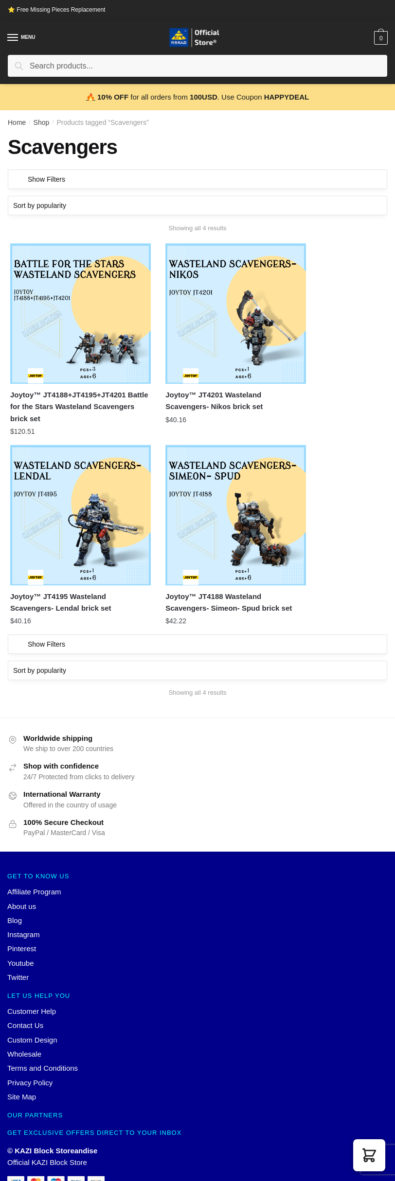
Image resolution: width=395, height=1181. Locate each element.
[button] (369, 1155)
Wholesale (24, 1025)
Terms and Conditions (42, 1040)
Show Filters (46, 179)
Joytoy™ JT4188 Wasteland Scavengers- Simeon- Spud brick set (67, 568)
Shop (42, 122)
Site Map (21, 1068)
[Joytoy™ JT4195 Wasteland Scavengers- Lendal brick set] (326, 300)
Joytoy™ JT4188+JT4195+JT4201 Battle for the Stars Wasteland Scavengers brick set (62, 387)
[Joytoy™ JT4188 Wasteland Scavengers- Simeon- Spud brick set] (67, 487)
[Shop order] (197, 205)
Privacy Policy (30, 1054)
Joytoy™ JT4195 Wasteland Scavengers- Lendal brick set (319, 375)
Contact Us (25, 997)
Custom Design (32, 1011)
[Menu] (13, 38)
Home (17, 122)
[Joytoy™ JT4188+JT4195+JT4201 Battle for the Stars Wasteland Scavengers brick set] (67, 300)
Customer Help (31, 983)
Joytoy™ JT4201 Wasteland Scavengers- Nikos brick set (188, 375)
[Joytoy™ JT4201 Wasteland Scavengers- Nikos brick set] (197, 300)
